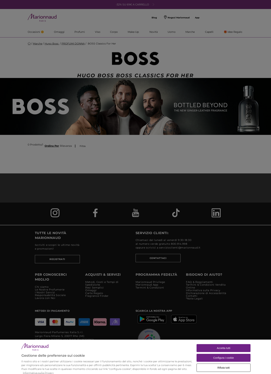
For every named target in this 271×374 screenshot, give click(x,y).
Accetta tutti (223, 353)
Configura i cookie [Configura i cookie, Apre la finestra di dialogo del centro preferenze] (223, 363)
